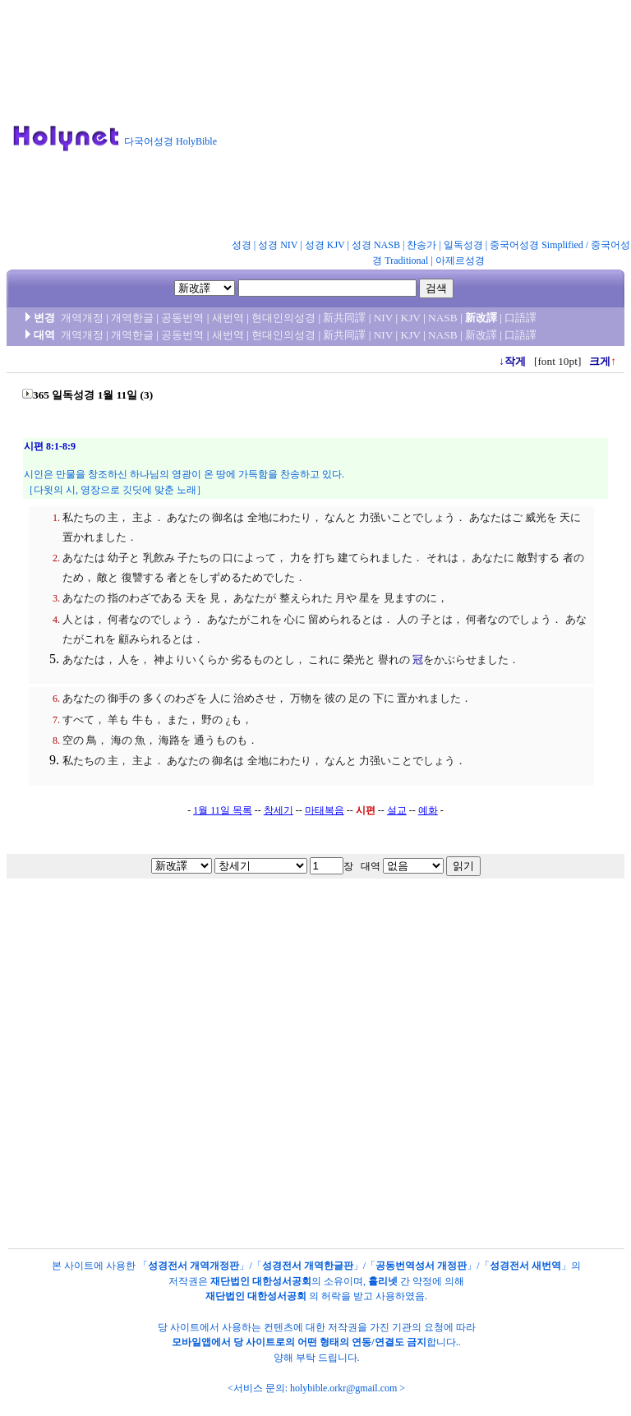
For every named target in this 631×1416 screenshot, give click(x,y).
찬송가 (421, 245)
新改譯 (481, 335)
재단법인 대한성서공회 (260, 1281)
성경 (241, 245)
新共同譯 (344, 317)
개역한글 (132, 317)
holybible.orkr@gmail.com (343, 1388)
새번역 (228, 317)
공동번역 (182, 317)
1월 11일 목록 (222, 810)
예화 (428, 810)
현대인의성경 (283, 317)
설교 (397, 810)
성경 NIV (277, 245)
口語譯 (520, 317)
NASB (443, 317)
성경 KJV (325, 245)
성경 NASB (376, 245)
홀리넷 (383, 1281)
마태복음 (324, 810)
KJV (411, 317)
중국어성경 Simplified (536, 245)
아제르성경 (460, 260)
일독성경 (463, 245)
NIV (383, 317)
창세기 (278, 810)
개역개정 (82, 317)
